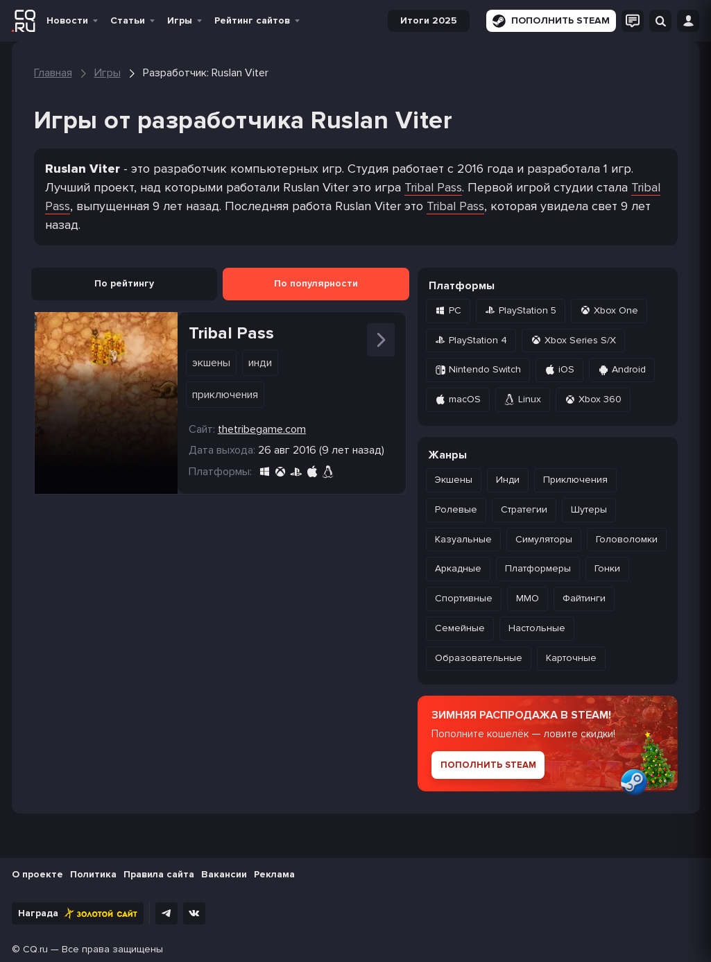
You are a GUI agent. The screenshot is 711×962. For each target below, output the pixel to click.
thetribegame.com (262, 429)
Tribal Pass (433, 187)
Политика (93, 874)
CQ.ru (35, 949)
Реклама (274, 874)
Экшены (211, 363)
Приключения (225, 395)
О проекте (37, 874)
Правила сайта (158, 874)
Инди (260, 363)
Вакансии (224, 874)
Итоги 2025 (428, 20)
